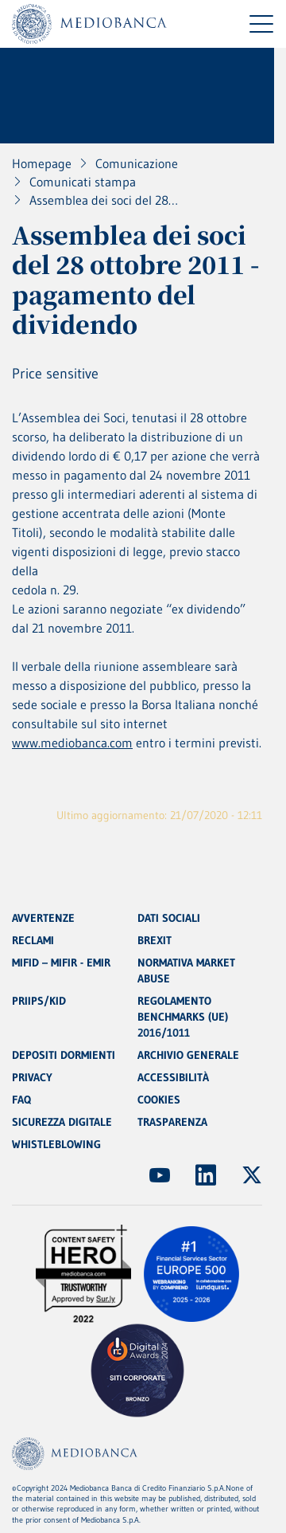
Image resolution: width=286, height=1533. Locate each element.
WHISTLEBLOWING (56, 1144)
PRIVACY (32, 1077)
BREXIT (154, 940)
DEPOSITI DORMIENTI (63, 1055)
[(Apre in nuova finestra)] (159, 1175)
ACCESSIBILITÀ (173, 1077)
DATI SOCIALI (168, 918)
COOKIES (158, 1099)
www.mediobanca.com (72, 743)
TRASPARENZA (172, 1122)
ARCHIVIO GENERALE (188, 1055)
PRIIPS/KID (39, 1001)
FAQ (21, 1099)
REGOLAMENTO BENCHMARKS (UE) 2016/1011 (182, 1017)
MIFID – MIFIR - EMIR (61, 962)
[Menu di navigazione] (261, 24)
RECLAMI (33, 940)
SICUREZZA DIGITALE (62, 1122)
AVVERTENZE (43, 918)
